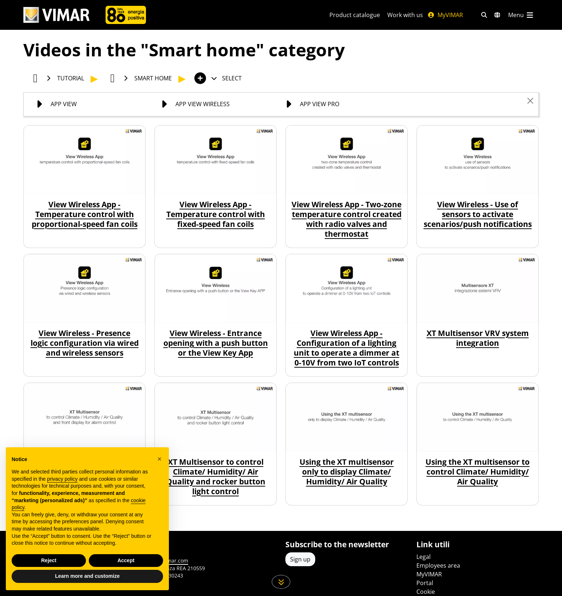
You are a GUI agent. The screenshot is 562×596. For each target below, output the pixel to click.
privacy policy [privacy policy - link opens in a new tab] (62, 479)
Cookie (425, 592)
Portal (424, 583)
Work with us (405, 15)
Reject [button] (48, 560)
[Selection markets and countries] (497, 15)
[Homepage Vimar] (56, 15)
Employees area (438, 565)
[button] (159, 459)
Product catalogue (354, 15)
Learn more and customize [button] (87, 576)
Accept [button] (126, 560)
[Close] (530, 100)
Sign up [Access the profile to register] (300, 559)
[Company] (126, 15)
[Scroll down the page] (281, 582)
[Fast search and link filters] (484, 15)
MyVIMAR (445, 15)
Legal (423, 557)
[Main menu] (521, 15)
